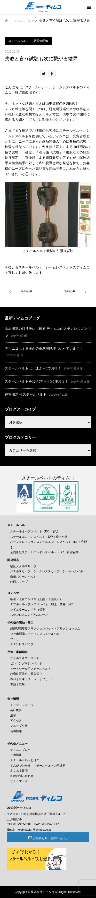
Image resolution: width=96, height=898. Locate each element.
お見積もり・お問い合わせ (50, 838)
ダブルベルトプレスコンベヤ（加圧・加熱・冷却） (43, 604)
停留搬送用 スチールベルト (26, 394)
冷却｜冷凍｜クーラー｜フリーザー (33, 679)
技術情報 (16, 755)
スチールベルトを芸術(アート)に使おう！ (36, 381)
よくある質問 (19, 770)
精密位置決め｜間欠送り (26, 673)
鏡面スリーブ (19, 581)
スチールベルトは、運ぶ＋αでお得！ (33, 368)
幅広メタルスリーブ (23, 566)
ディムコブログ (24, 21)
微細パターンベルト (23, 576)
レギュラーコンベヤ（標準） (29, 609)
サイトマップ (19, 781)
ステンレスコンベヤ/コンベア (29, 614)
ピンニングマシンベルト (26, 663)
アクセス (16, 720)
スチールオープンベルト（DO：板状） (35, 531)
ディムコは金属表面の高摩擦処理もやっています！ (44, 348)
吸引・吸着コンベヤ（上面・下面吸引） (36, 599)
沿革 (13, 715)
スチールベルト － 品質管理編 (28, 41)
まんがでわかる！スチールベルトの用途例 (37, 765)
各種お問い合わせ (21, 776)
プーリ (14, 639)
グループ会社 (19, 726)
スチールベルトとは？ (24, 760)
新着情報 (16, 731)
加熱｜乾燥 (17, 684)
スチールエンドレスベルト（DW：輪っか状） (40, 536)
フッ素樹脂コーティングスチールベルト (36, 634)
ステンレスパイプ (21, 644)
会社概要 (16, 710)
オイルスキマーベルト (24, 658)
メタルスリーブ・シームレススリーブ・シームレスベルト (48, 571)
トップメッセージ (21, 705)
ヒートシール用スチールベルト (30, 668)
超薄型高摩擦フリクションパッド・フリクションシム (45, 628)
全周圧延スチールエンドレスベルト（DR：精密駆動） (45, 552)
